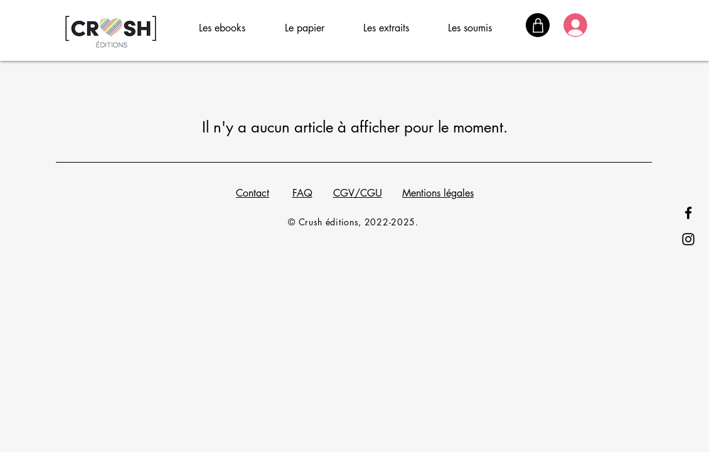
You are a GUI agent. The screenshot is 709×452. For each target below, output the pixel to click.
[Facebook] (688, 213)
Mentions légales (438, 193)
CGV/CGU (357, 193)
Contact (252, 193)
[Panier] (537, 25)
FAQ (302, 193)
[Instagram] (688, 239)
